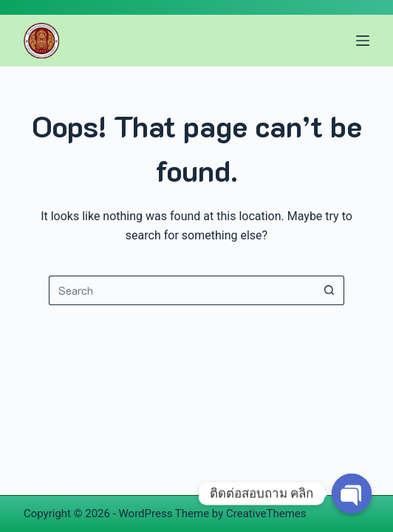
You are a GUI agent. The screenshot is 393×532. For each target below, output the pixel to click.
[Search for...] (182, 290)
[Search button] (329, 290)
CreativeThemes (266, 513)
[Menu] (362, 40)
